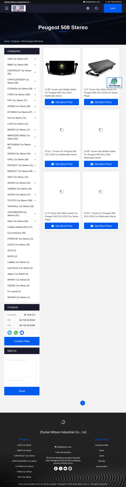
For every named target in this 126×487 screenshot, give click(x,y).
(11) (20, 239)
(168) (19, 200)
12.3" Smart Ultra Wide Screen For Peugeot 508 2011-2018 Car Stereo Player (101, 92)
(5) (18, 280)
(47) (17, 59)
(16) (19, 189)
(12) (17, 124)
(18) (20, 206)
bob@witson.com (91, 2)
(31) (20, 165)
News (101, 450)
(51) (17, 213)
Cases (101, 456)
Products (15, 41)
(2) (11, 250)
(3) (17, 274)
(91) (18, 137)
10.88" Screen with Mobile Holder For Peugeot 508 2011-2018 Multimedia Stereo (60, 92)
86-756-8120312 (113, 2)
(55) (19, 72)
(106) (18, 94)
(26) (16, 233)
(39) (18, 81)
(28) (19, 89)
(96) (17, 65)
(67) (19, 112)
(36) (20, 171)
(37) (17, 100)
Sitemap (101, 461)
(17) (18, 130)
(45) (19, 146)
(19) (18, 183)
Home (6, 41)
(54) (17, 221)
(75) (16, 118)
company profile (101, 445)
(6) (18, 285)
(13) (17, 177)
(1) (18, 262)
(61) (19, 153)
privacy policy (101, 466)
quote (112, 8)
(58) (18, 106)
